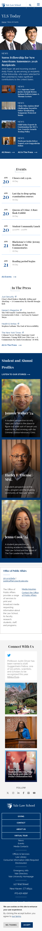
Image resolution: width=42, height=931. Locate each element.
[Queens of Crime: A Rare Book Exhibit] (21, 214)
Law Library (21, 857)
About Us (21, 829)
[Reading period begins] (21, 265)
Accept (26, 925)
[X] (8, 793)
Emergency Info (21, 870)
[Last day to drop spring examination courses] (21, 197)
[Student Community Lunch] (21, 230)
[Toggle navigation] (38, 4)
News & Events (13, 22)
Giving (21, 816)
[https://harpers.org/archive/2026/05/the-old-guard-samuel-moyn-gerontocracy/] (21, 314)
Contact (21, 823)
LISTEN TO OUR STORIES (14, 374)
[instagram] (13, 793)
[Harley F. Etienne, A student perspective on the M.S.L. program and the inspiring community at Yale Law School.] (21, 468)
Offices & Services (21, 854)
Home (4, 22)
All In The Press (25, 152)
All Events (7, 277)
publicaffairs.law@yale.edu (15, 581)
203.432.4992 (21, 893)
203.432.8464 (9, 578)
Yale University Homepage (21, 876)
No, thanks (11, 925)
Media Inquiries (29, 589)
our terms (16, 916)
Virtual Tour (21, 836)
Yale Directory (21, 873)
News (21, 840)
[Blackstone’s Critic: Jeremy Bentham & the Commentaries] (21, 247)
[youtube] (34, 793)
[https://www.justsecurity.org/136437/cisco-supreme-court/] (21, 300)
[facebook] (23, 793)
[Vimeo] (29, 793)
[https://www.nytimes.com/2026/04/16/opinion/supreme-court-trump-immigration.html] (21, 336)
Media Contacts (21, 846)
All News (6, 152)
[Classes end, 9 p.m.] (21, 182)
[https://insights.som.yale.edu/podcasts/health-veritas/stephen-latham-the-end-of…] (21, 325)
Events (21, 843)
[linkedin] (18, 793)
